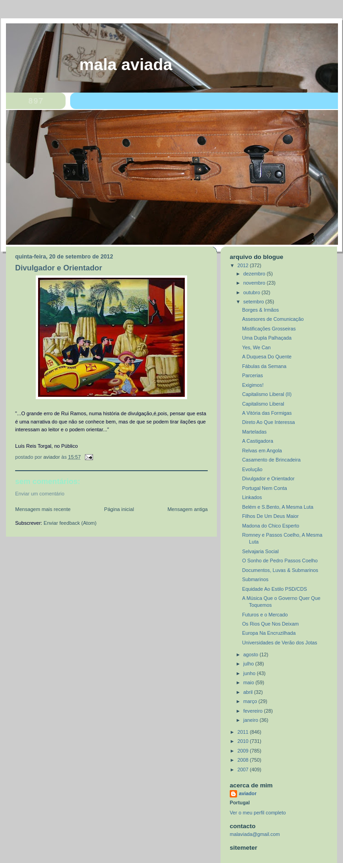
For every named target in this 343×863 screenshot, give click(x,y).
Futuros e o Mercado (265, 614)
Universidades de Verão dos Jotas (279, 642)
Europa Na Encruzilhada (269, 633)
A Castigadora (257, 441)
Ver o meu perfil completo (258, 812)
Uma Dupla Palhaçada (267, 338)
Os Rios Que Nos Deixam (270, 624)
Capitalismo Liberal (263, 404)
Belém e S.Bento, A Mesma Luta (277, 507)
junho (250, 673)
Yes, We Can (256, 347)
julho (249, 663)
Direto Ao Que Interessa (268, 422)
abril (248, 692)
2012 (244, 265)
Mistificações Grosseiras (269, 328)
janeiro (251, 720)
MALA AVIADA (125, 64)
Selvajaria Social (260, 551)
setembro (254, 301)
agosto (251, 654)
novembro (255, 283)
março (251, 701)
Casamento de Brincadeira (271, 459)
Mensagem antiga (187, 509)
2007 (244, 769)
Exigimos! (253, 385)
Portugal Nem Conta (264, 488)
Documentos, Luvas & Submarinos (280, 570)
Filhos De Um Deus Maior (270, 516)
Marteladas (254, 431)
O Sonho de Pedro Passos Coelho (280, 560)
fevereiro (253, 711)
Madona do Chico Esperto (270, 525)
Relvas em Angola (262, 450)
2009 (244, 750)
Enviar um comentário (39, 493)
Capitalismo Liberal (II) (267, 394)
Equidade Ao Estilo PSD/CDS (274, 589)
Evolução (252, 469)
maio (249, 682)
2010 (244, 741)
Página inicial (119, 509)
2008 (244, 760)
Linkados (252, 497)
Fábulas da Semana (264, 366)
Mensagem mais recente (43, 509)
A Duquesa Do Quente (267, 356)
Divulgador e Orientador (268, 478)
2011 (244, 732)
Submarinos (255, 579)
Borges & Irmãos (260, 310)
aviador (247, 793)
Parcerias (252, 375)
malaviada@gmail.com (255, 834)
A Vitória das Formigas (267, 413)
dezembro (255, 273)
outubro (252, 292)
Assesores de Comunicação (273, 319)
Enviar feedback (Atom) (70, 523)
